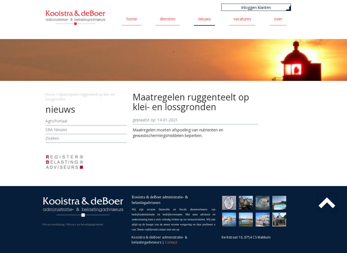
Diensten (167, 18)
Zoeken (52, 138)
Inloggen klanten (256, 7)
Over (278, 18)
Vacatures (242, 18)
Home (132, 18)
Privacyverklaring (54, 224)
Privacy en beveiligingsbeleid (85, 224)
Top (327, 202)
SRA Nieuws (56, 129)
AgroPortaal (56, 121)
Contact (171, 242)
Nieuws (204, 18)
